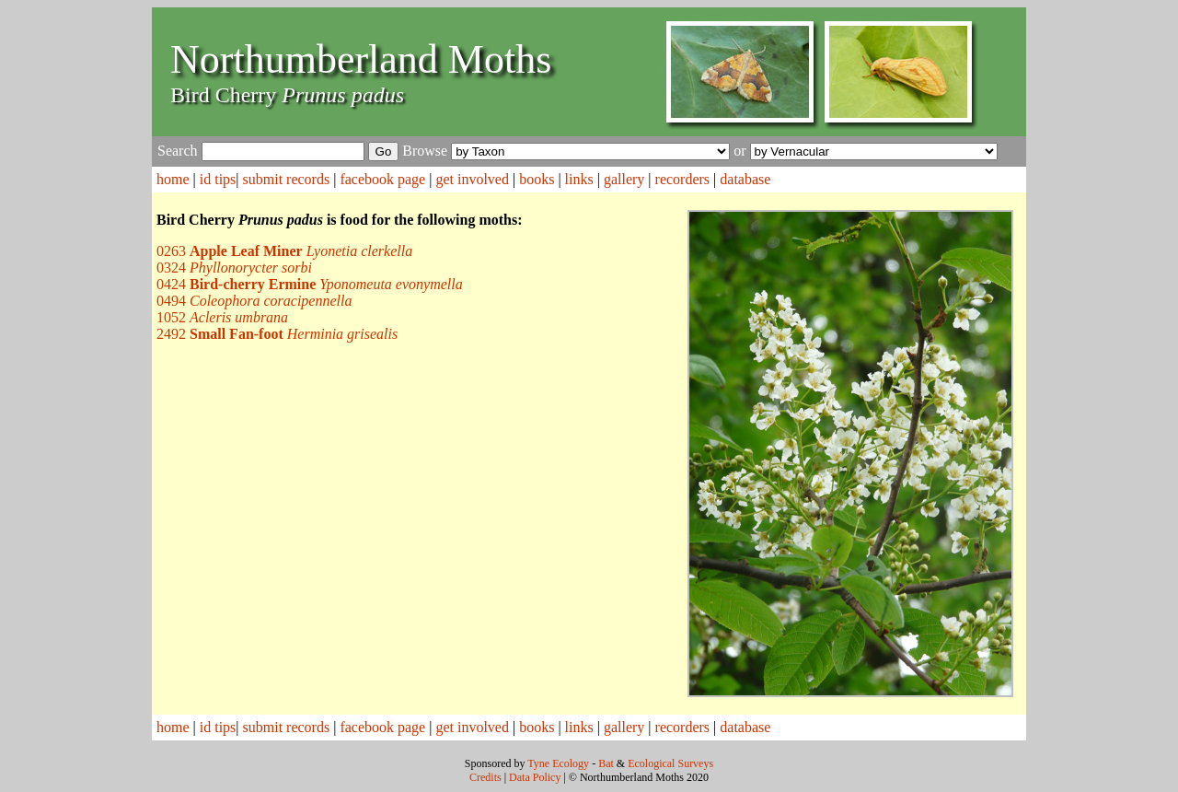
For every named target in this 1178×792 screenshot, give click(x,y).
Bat (606, 763)
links (579, 179)
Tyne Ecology (558, 763)
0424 (309, 284)
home (173, 179)
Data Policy (534, 777)
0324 (234, 267)
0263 (284, 251)
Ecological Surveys (670, 763)
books (536, 179)
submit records (286, 179)
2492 (277, 334)
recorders (682, 179)
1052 (222, 317)
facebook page (382, 179)
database (745, 179)
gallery (624, 179)
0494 (254, 301)
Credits (485, 777)
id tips (218, 179)
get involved (472, 179)
